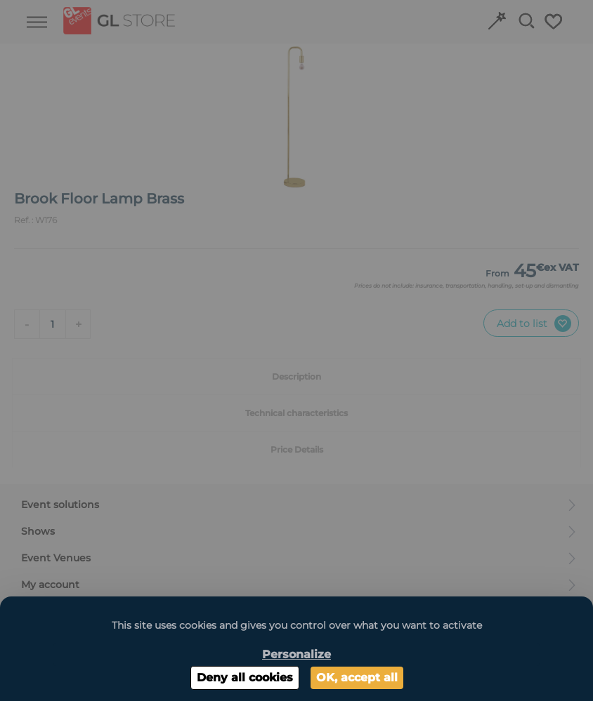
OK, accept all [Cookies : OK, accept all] (357, 677)
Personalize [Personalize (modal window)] (296, 654)
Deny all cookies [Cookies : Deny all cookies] (245, 677)
